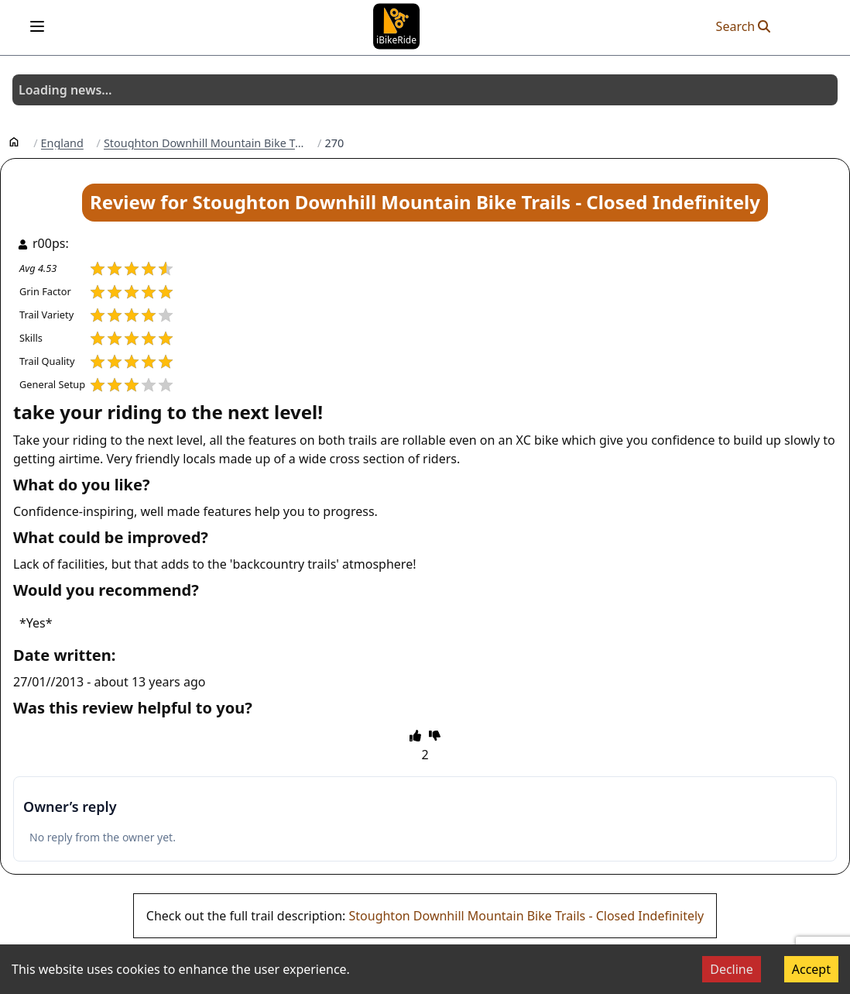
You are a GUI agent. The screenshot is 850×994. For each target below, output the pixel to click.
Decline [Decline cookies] (731, 969)
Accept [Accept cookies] (811, 969)
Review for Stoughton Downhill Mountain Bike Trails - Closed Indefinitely (425, 202)
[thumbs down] (434, 735)
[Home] (14, 141)
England (62, 143)
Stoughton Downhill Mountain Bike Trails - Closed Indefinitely (526, 915)
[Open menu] (37, 26)
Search (743, 26)
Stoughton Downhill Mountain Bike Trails (204, 143)
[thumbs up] (415, 735)
